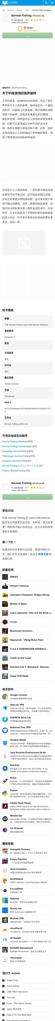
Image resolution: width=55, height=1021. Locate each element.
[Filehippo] (10, 3)
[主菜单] (52, 3)
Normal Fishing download (15, 441)
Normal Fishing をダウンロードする (20, 466)
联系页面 (43, 554)
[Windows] (10, 10)
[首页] (3, 10)
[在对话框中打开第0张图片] (24, 243)
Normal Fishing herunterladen (17, 446)
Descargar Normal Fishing (15, 451)
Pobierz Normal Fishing (14, 470)
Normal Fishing (27, 15)
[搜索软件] (46, 3)
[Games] (19, 10)
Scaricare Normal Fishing (14, 461)
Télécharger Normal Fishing (16, 456)
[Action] (27, 10)
